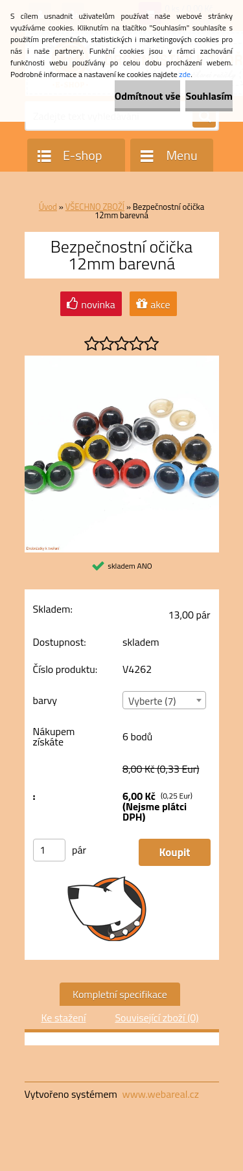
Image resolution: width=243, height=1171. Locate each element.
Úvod (48, 206)
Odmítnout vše (148, 96)
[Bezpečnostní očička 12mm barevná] (122, 361)
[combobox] (164, 700)
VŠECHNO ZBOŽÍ (94, 206)
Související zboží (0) (156, 1017)
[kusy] (49, 850)
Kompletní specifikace (120, 994)
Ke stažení (63, 1017)
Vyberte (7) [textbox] (152, 701)
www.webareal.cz (160, 1094)
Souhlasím (209, 96)
